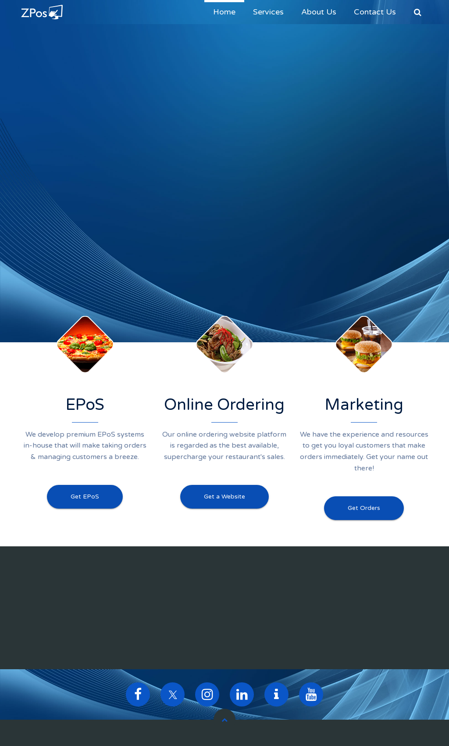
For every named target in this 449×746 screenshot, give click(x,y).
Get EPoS (85, 496)
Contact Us (375, 12)
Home (224, 12)
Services (268, 12)
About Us (318, 12)
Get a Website (224, 496)
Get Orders (364, 508)
